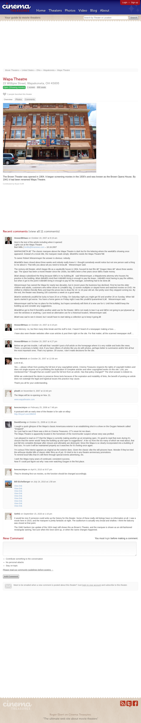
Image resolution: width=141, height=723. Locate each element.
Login (124, 2)
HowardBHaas (21, 238)
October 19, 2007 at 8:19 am (44, 238)
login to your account (91, 588)
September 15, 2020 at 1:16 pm (38, 514)
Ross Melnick (20, 358)
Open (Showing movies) (14, 87)
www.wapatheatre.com (24, 399)
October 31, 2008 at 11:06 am (42, 422)
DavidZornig (20, 422)
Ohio (38, 70)
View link (18, 486)
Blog (93, 10)
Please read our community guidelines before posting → (28, 573)
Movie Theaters (12, 70)
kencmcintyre (20, 407)
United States (28, 70)
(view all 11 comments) (44, 231)
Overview (8, 99)
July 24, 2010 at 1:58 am (45, 482)
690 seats (41, 87)
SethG (17, 514)
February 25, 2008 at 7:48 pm (44, 407)
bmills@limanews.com (34, 247)
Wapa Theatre (63, 70)
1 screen (31, 87)
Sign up (134, 2)
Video (82, 10)
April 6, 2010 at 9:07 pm (41, 469)
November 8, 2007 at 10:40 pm (38, 391)
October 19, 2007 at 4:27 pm (44, 341)
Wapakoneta (49, 70)
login (107, 538)
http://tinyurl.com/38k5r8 (25, 414)
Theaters (55, 10)
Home (41, 10)
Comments (30, 99)
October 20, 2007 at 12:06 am (44, 358)
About (104, 10)
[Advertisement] (70, 45)
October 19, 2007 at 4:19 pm (44, 325)
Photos (70, 10)
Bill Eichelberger (22, 482)
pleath (17, 391)
